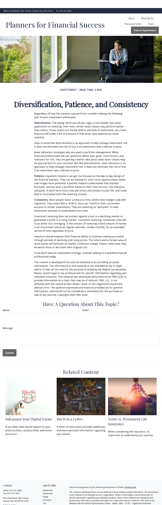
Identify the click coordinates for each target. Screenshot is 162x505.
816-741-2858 (63, 2)
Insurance (47, 492)
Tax (44, 495)
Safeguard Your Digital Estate (28, 410)
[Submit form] (9, 344)
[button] (131, 10)
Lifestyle (46, 501)
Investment (48, 485)
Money (46, 498)
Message (8, 320)
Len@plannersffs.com (12, 501)
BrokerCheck (130, 479)
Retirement (47, 482)
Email (85, 302)
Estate (45, 488)
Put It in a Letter (70, 410)
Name (6, 302)
